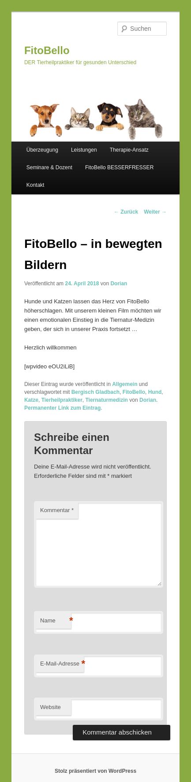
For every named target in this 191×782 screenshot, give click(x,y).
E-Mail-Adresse (62, 664)
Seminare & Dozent (49, 167)
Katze (31, 400)
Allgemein (124, 384)
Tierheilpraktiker (61, 400)
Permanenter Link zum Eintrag (62, 408)
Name (55, 621)
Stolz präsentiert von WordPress (95, 771)
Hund (155, 392)
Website (50, 707)
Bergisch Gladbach (95, 392)
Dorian (118, 283)
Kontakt (35, 185)
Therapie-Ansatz (129, 150)
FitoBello (47, 50)
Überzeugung (42, 150)
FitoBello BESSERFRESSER (119, 167)
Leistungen (84, 150)
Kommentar (57, 510)
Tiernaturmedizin (106, 400)
